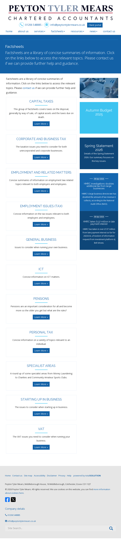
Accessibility (39, 475)
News (93, 31)
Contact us (109, 31)
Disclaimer (52, 475)
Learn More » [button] (41, 123)
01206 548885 (33, 25)
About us (23, 31)
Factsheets (58, 31)
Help (69, 475)
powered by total (87, 475)
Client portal (95, 25)
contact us (104, 57)
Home (9, 31)
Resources (77, 31)
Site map (28, 475)
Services (39, 31)
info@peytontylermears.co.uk (67, 25)
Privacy (61, 475)
